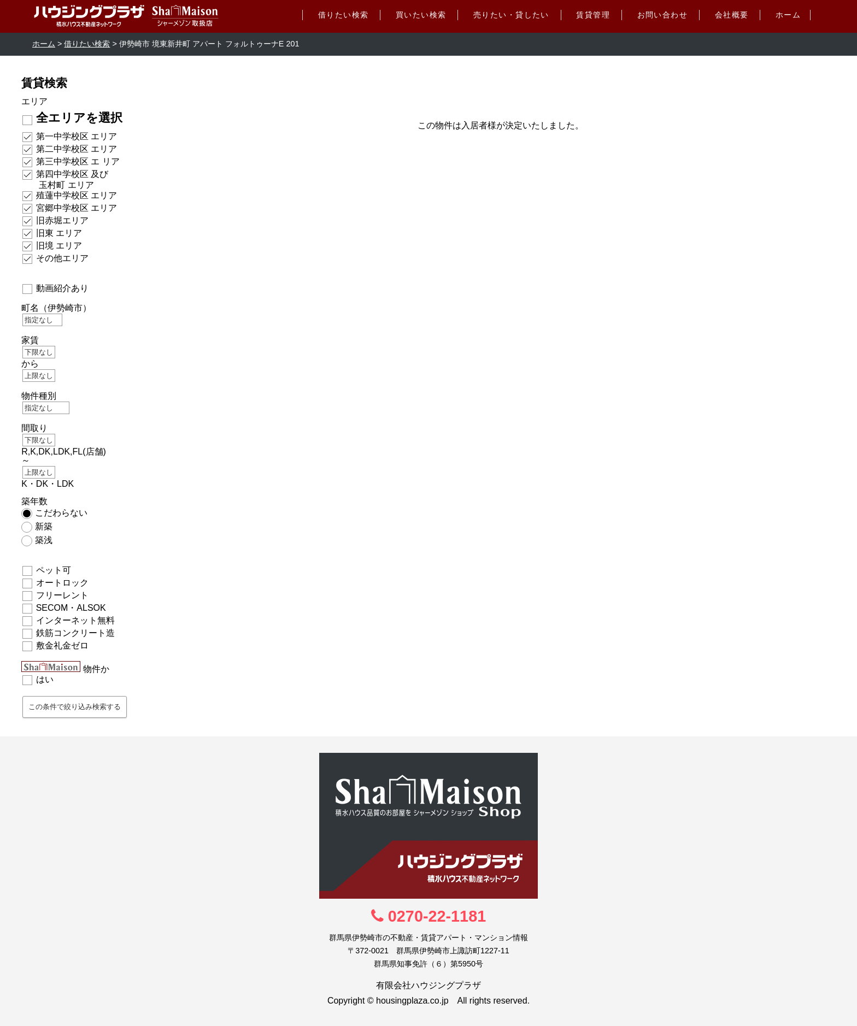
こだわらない (61, 512)
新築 (43, 526)
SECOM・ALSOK (71, 607)
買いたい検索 (421, 14)
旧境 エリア (59, 245)
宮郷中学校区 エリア (76, 208)
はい (45, 679)
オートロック (62, 582)
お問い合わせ (662, 14)
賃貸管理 (593, 14)
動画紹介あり (62, 288)
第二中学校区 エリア (76, 149)
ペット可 (53, 570)
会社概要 (732, 14)
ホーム (788, 14)
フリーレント (62, 595)
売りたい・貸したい (511, 14)
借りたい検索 (343, 14)
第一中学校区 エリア (76, 136)
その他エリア (62, 258)
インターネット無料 (75, 620)
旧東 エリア (59, 233)
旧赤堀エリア (62, 220)
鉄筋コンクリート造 (75, 633)
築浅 (43, 540)
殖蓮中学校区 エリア (76, 195)
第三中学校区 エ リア (78, 161)
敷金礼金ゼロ (62, 645)
